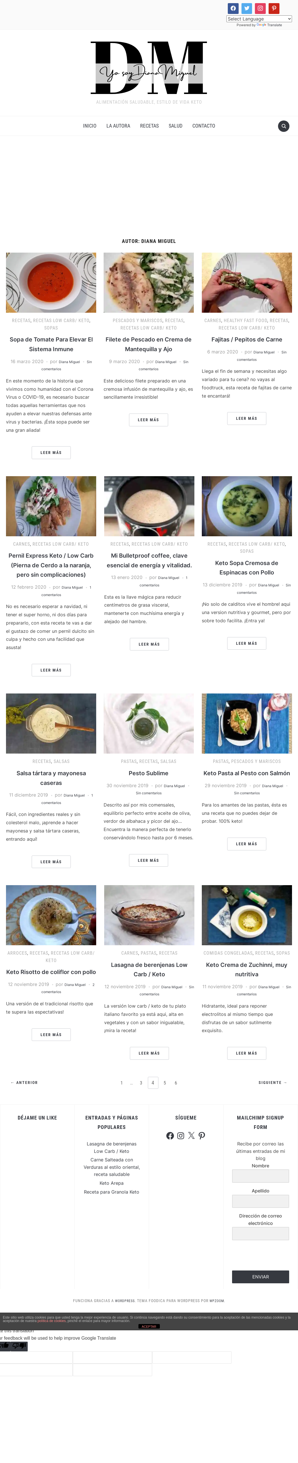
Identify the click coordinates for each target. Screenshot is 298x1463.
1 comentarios (51, 812)
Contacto (203, 126)
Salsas (62, 771)
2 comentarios (51, 1011)
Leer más (51, 453)
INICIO (89, 126)
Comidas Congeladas (228, 963)
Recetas (149, 126)
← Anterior (26, 1093)
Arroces (17, 963)
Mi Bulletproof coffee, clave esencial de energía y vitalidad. (149, 565)
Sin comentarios (246, 593)
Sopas (51, 328)
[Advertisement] (149, 188)
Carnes (212, 321)
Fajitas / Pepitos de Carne (247, 340)
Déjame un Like (37, 1128)
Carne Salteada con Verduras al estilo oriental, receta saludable (112, 1177)
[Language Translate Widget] (259, 18)
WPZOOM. (219, 1311)
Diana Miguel (69, 362)
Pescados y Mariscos (137, 321)
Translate (269, 25)
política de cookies (51, 1331)
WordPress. (124, 1311)
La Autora (118, 126)
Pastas (129, 771)
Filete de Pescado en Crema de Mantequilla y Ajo (149, 349)
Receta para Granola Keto (111, 1202)
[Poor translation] (19, 1357)
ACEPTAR (149, 1336)
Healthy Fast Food (245, 321)
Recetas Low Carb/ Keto (61, 321)
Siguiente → (271, 1093)
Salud (175, 126)
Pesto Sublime (148, 783)
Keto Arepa (112, 1193)
